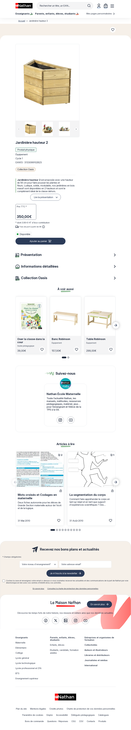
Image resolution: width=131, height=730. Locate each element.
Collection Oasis (25, 169)
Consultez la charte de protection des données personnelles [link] (72, 589)
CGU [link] (73, 721)
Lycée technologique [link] (25, 663)
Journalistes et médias (96, 660)
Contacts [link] (91, 721)
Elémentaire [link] (20, 648)
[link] (60, 420)
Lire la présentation (43, 197)
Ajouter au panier (38, 241)
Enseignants (21, 637)
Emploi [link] (50, 715)
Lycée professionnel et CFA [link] (28, 668)
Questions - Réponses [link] (57, 721)
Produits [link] (102, 721)
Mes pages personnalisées (100, 13)
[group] (30, 129)
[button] (47, 82)
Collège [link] (19, 653)
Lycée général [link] (22, 658)
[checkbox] (3, 581)
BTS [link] (17, 673)
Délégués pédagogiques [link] (83, 715)
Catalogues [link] (103, 715)
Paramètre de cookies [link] (32, 715)
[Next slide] (76, 129)
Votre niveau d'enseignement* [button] (36, 564)
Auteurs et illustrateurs (96, 650)
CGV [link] (81, 721)
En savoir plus (38, 589)
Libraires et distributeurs (97, 655)
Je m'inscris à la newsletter (63, 573)
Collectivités (91, 645)
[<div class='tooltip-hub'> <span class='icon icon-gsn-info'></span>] (43, 227)
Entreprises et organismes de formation (99, 638)
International (91, 665)
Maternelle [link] (20, 642)
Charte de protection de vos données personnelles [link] (91, 709)
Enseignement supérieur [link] (26, 678)
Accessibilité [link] (62, 715)
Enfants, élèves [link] (57, 645)
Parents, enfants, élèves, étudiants (62, 638)
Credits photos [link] (56, 709)
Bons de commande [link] (34, 721)
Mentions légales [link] (38, 709)
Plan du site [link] (21, 709)
